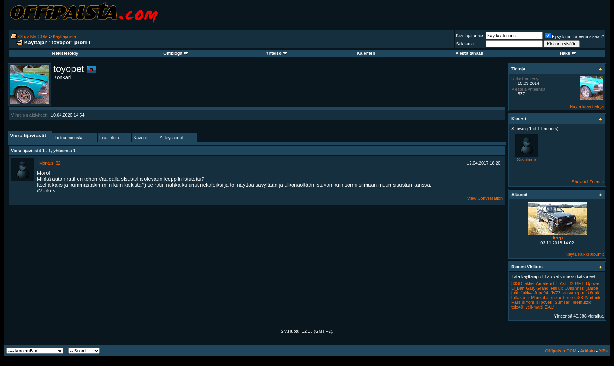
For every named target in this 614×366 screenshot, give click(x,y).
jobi (514, 293)
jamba (592, 288)
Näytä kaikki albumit (584, 254)
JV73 (555, 293)
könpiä (594, 293)
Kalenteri (366, 53)
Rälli (515, 302)
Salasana (465, 43)
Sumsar (562, 302)
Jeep (557, 237)
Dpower (593, 283)
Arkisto (587, 350)
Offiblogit (175, 53)
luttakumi (520, 297)
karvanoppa (574, 293)
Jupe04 (541, 293)
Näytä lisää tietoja (587, 106)
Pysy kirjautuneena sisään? (574, 36)
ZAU (549, 307)
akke (529, 283)
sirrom (528, 302)
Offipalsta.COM (33, 36)
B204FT (575, 283)
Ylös (603, 350)
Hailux (557, 288)
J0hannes (574, 288)
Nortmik (592, 297)
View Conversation (485, 198)
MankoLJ (540, 297)
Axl (563, 283)
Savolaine (526, 159)
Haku (568, 53)
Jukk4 (526, 293)
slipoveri (544, 302)
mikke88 (575, 297)
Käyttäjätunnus (470, 35)
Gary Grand (537, 288)
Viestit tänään (469, 53)
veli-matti (534, 307)
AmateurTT (547, 283)
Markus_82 (49, 163)
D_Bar (517, 288)
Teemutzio (581, 302)
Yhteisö (276, 53)
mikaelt (558, 297)
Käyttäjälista (64, 36)
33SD (516, 283)
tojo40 (517, 307)
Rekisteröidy (65, 53)
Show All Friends (588, 181)
